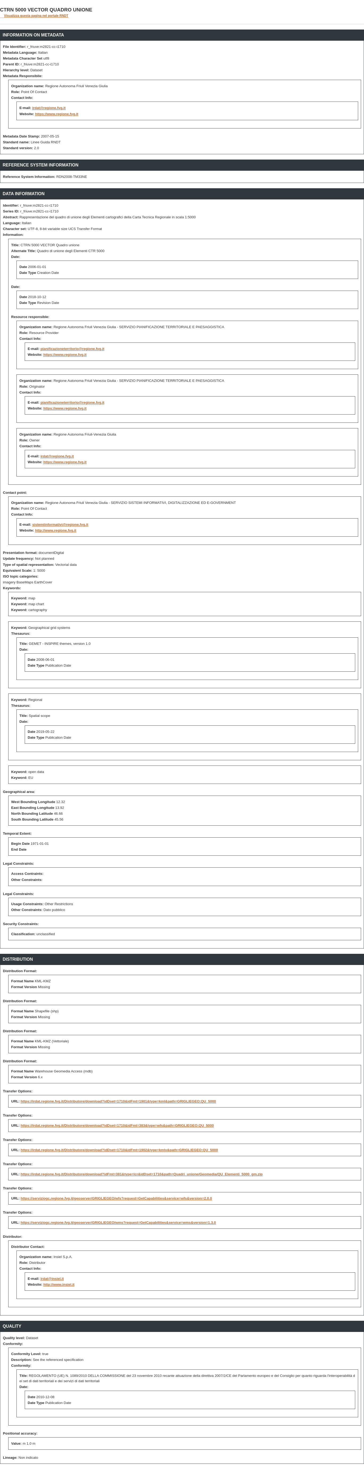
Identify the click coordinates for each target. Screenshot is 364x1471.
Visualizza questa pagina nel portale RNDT (36, 16)
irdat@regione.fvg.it (49, 108)
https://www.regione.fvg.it (56, 114)
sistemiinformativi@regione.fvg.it (60, 524)
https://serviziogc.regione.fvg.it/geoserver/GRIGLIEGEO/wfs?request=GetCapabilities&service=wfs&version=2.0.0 (116, 1198)
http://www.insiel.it (58, 1284)
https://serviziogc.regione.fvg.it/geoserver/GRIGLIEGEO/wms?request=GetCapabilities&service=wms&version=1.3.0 (118, 1223)
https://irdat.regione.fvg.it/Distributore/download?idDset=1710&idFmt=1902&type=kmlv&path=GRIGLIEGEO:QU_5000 (119, 1150)
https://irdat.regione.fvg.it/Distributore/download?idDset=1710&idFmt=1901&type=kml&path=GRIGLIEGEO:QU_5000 (118, 1101)
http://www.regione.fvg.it (55, 530)
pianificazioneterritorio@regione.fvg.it (72, 349)
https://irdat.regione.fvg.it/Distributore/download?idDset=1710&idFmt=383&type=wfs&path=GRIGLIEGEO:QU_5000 (117, 1125)
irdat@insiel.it (52, 1279)
